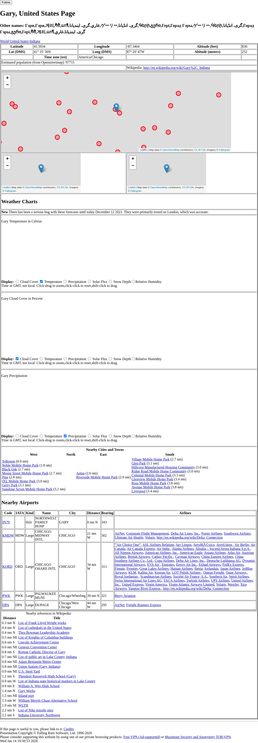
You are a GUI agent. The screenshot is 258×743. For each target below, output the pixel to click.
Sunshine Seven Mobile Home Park (27, 489)
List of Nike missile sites (35, 710)
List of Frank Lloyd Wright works (42, 623)
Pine (5, 477)
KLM (132, 572)
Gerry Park (10, 485)
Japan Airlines (230, 568)
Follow (6, 2)
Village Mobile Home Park (151, 459)
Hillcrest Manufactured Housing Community (163, 467)
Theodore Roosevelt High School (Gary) (47, 676)
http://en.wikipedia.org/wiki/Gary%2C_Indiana (176, 68)
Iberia (198, 568)
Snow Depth (122, 282)
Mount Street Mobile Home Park (25, 473)
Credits (69, 729)
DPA (5, 605)
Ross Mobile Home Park (149, 483)
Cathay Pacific (162, 557)
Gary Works (26, 691)
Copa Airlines (164, 560)
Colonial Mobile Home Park (152, 475)
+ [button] (7, 78)
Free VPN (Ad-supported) (141, 737)
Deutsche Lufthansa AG (224, 560)
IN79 (6, 522)
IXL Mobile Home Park (19, 481)
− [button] (7, 85)
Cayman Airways (187, 557)
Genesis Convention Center (37, 647)
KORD (7, 566)
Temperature (53, 282)
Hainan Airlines (181, 568)
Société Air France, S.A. (190, 576)
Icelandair (211, 568)
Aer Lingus (183, 545)
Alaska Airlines (183, 549)
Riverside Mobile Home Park (97, 477)
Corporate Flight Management (147, 533)
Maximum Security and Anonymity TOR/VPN (198, 737)
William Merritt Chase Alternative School (47, 700)
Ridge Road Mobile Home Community (159, 471)
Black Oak (9, 469)
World (4, 41)
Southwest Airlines (237, 533)
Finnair (120, 568)
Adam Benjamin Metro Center (39, 662)
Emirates (168, 564)
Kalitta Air (145, 572)
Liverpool (139, 491)
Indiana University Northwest (39, 715)
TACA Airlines (174, 580)
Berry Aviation (125, 596)
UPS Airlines (220, 580)
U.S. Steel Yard (29, 671)
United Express (132, 584)
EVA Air (153, 564)
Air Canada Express (141, 549)
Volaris (150, 537)
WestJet (233, 584)
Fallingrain (224, 150)
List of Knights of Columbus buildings (45, 637)
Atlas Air (233, 553)
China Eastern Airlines (217, 557)
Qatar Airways (236, 572)
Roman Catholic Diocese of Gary (41, 652)
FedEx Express (232, 564)
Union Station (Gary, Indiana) (39, 666)
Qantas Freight (213, 572)
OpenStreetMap (171, 150)
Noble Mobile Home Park (20, 465)
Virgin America (156, 584)
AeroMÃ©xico (204, 545)
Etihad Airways (210, 564)
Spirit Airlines (239, 576)
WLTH (23, 705)
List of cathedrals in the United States (44, 628)
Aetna (80, 473)
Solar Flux (99, 282)
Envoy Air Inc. (186, 564)
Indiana (35, 41)
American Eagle (190, 553)
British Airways (139, 557)
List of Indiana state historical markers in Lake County (56, 681)
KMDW (8, 535)
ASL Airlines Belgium (158, 545)
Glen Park (139, 463)
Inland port (26, 696)
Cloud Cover (29, 282)
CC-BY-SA (200, 150)
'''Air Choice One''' (128, 545)
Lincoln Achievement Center (38, 642)
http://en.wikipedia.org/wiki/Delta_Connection (190, 537)
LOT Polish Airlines (187, 572)
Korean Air (162, 572)
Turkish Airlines (197, 580)
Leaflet (143, 150)
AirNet (119, 533)
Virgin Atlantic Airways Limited (191, 584)
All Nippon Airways (129, 553)
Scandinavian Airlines (155, 576)
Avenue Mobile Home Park (151, 487)
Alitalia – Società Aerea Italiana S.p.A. (222, 549)
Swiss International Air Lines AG (138, 580)
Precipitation (77, 282)
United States (19, 41)
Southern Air (218, 576)
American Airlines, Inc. (161, 553)
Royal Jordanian (126, 576)
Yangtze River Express (144, 588)
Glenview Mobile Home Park (152, 479)
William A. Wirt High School (39, 686)
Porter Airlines (211, 533)
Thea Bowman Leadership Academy (44, 632)
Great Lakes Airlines (154, 568)
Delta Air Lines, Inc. (185, 533)
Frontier (132, 568)
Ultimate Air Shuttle (129, 537)
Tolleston (8, 461)
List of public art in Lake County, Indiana (47, 657)
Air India (163, 549)
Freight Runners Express (143, 605)
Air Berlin (242, 545)
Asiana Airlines (215, 553)
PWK (6, 596)
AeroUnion (224, 545)
